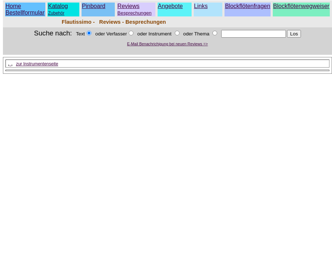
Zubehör (56, 13)
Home (13, 6)
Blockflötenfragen (247, 6)
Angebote (170, 6)
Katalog (58, 6)
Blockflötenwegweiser (301, 6)
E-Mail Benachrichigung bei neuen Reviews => (167, 44)
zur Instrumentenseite (37, 63)
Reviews (134, 9)
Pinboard (93, 6)
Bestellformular (25, 12)
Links (201, 6)
